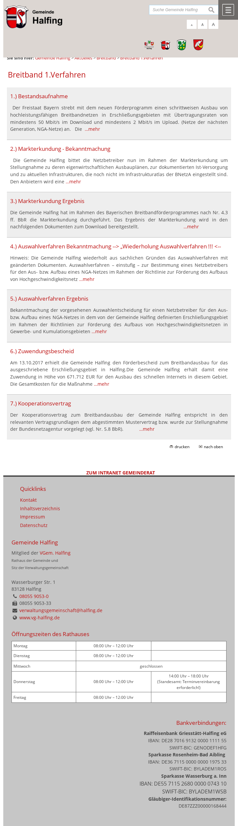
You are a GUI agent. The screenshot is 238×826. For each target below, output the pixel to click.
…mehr (92, 129)
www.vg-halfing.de (39, 617)
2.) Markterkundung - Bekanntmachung (60, 148)
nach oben (213, 446)
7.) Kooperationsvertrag (40, 403)
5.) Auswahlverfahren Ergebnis (49, 298)
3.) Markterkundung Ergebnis (47, 201)
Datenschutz (34, 525)
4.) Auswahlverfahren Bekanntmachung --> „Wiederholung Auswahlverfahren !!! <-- (115, 246)
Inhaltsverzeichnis (40, 508)
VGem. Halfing (55, 553)
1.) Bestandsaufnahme (39, 96)
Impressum (32, 517)
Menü (228, 10)
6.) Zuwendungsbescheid (42, 351)
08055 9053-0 (34, 596)
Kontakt (28, 500)
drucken (182, 446)
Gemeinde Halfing (34, 542)
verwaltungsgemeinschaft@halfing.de (60, 610)
